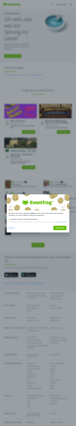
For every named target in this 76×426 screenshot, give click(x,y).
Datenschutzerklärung (60, 222)
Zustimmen (60, 228)
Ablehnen (12, 228)
